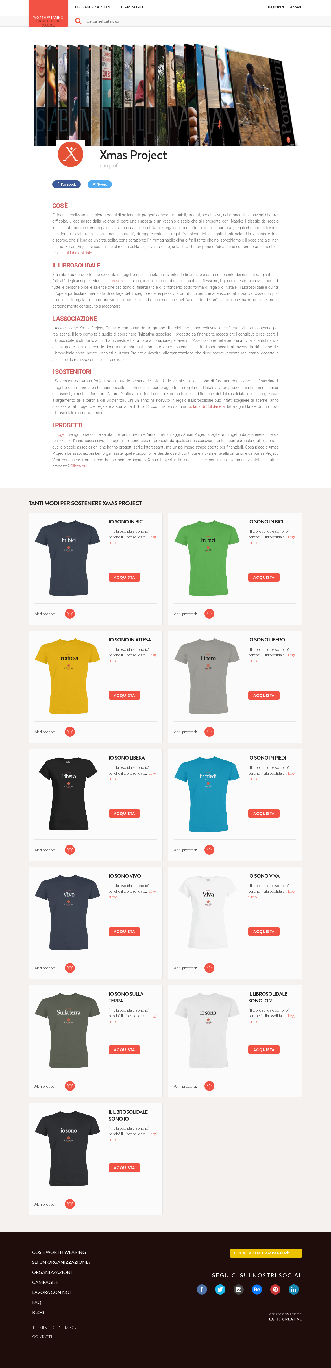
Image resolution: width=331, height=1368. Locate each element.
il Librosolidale (79, 253)
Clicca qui (78, 466)
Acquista (124, 577)
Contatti (42, 1336)
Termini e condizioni (55, 1327)
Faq (36, 1302)
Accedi (295, 7)
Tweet (100, 184)
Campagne (132, 7)
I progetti (60, 434)
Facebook (66, 184)
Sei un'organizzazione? (61, 1262)
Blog (38, 1312)
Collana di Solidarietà (206, 406)
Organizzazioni (93, 7)
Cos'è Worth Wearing (59, 1252)
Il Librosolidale (116, 281)
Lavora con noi (51, 1292)
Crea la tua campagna (261, 1253)
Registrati (276, 7)
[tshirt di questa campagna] (70, 614)
